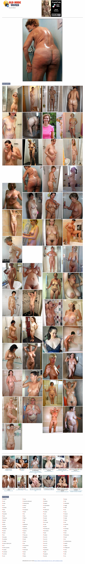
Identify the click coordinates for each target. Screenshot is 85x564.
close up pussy (5, 547)
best (3, 516)
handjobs (25, 537)
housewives (25, 545)
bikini (3, 522)
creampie (4, 551)
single (65, 518)
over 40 (45, 539)
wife (64, 553)
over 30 (45, 537)
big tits (4, 520)
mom (44, 513)
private (45, 556)
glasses (25, 526)
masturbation (46, 505)
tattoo (65, 530)
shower (65, 516)
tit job (65, 537)
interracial (25, 549)
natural (45, 518)
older (44, 532)
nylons (45, 526)
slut (64, 522)
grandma (25, 528)
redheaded (66, 503)
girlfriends (25, 524)
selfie (65, 507)
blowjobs (4, 528)
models (45, 511)
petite (44, 551)
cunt (3, 556)
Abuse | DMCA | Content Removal (41, 560)
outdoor (45, 535)
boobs (4, 530)
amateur (4, 499)
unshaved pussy (67, 541)
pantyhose (45, 549)
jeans (24, 551)
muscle (45, 516)
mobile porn (46, 509)
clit (3, 545)
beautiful (4, 513)
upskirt (65, 543)
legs (44, 499)
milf (44, 507)
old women (46, 530)
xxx (64, 556)
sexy (64, 511)
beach (4, 511)
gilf (24, 522)
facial (24, 511)
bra (3, 535)
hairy (24, 532)
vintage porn (66, 547)
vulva (65, 549)
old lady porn (46, 528)
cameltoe (4, 539)
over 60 (45, 543)
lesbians (45, 501)
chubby (4, 541)
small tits (65, 524)
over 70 (45, 545)
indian (24, 547)
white (65, 551)
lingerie (45, 503)
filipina (24, 518)
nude (44, 524)
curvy (24, 499)
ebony (24, 505)
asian (3, 503)
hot (24, 543)
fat (24, 513)
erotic (24, 507)
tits (64, 539)
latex (24, 553)
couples (4, 549)
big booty (4, 518)
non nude (45, 522)
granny (24, 530)
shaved (65, 513)
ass (3, 505)
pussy (65, 499)
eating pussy (26, 503)
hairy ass (25, 535)
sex (64, 509)
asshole (4, 507)
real (64, 501)
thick (64, 532)
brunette (4, 537)
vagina (65, 545)
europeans (25, 509)
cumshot (4, 553)
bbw (3, 509)
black (3, 524)
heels (24, 539)
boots (3, 532)
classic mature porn (6, 543)
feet (24, 516)
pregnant (45, 553)
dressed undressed (27, 501)
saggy (65, 505)
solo (64, 526)
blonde (4, 526)
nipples (45, 520)
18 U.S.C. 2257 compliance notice (56, 560)
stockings (65, 528)
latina (24, 556)
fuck (24, 520)
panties (45, 547)
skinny (65, 520)
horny (24, 541)
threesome (66, 535)
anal (3, 501)
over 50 (45, 541)
